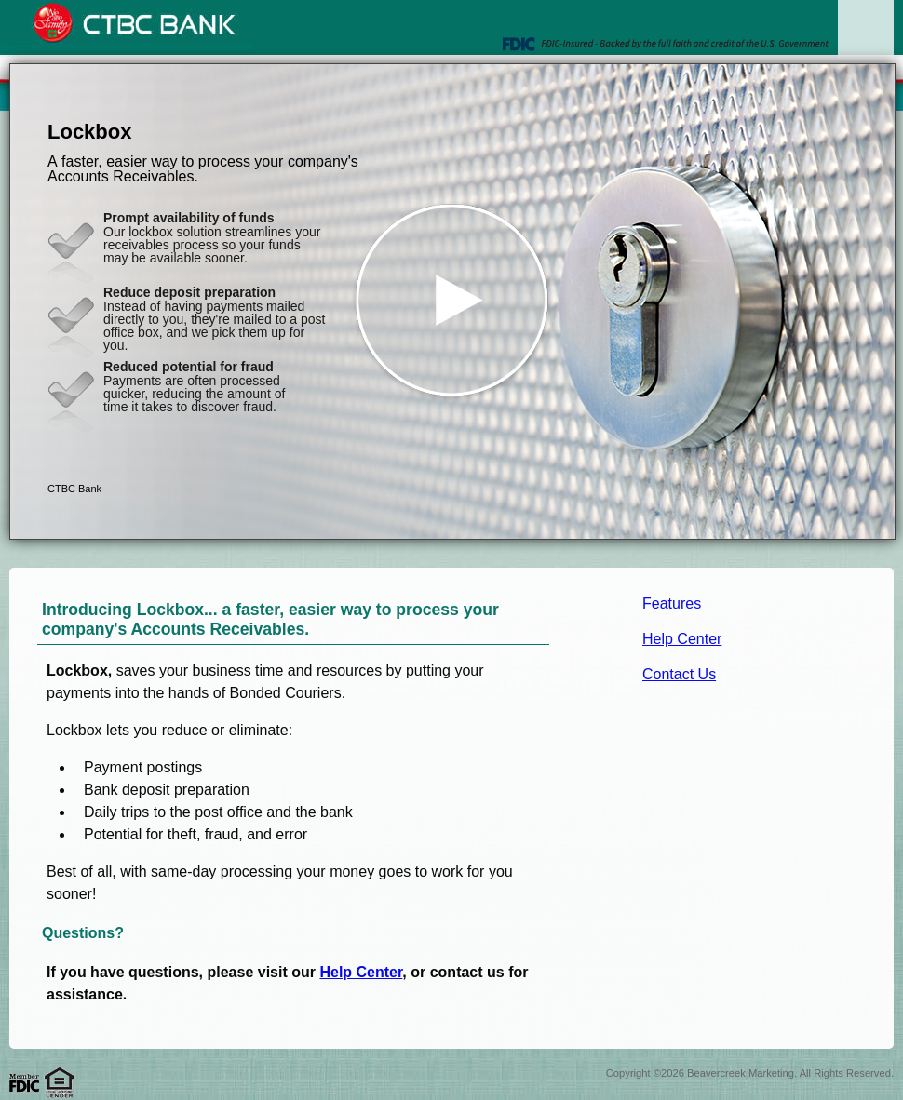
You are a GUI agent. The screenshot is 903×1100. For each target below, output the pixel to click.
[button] (452, 301)
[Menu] (866, 37)
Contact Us (679, 674)
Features (671, 603)
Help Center (681, 639)
